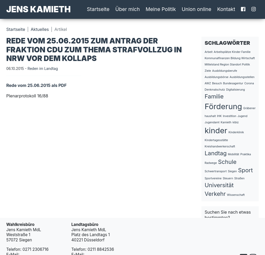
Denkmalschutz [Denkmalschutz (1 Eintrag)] (215, 89)
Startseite (98, 9)
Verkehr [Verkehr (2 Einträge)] (215, 193)
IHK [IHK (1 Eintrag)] (219, 116)
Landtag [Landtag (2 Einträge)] (216, 153)
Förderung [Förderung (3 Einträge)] (223, 106)
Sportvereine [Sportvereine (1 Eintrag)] (213, 178)
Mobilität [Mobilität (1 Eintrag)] (233, 154)
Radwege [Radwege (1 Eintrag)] (211, 163)
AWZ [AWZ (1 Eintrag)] (208, 83)
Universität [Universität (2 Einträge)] (219, 185)
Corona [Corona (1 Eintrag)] (249, 83)
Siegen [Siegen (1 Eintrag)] (232, 171)
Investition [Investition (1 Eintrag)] (229, 116)
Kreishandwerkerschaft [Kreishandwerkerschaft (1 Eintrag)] (220, 146)
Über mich (127, 9)
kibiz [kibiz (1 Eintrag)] (236, 122)
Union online (196, 9)
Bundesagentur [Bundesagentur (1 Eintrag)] (233, 83)
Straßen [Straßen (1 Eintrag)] (239, 178)
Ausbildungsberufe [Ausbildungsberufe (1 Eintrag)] (224, 71)
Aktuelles (40, 29)
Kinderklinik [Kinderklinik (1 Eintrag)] (236, 132)
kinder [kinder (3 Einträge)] (216, 130)
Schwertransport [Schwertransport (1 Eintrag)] (216, 171)
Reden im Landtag (42, 68)
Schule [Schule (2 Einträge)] (227, 161)
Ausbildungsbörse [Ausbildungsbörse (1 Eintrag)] (216, 77)
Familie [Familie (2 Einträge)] (214, 96)
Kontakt (226, 9)
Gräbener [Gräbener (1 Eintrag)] (249, 108)
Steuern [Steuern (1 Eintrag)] (228, 178)
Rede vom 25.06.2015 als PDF (36, 85)
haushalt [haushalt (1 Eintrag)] (210, 116)
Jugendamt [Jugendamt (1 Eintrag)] (212, 122)
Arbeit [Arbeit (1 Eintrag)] (208, 52)
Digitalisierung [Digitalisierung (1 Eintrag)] (235, 89)
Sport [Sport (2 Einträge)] (245, 170)
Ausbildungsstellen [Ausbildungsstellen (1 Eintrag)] (242, 77)
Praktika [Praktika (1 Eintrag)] (245, 154)
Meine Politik (161, 9)
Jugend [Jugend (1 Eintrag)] (242, 116)
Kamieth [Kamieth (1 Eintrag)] (226, 122)
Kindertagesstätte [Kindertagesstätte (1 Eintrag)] (216, 140)
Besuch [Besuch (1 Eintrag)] (217, 83)
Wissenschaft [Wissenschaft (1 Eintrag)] (236, 195)
